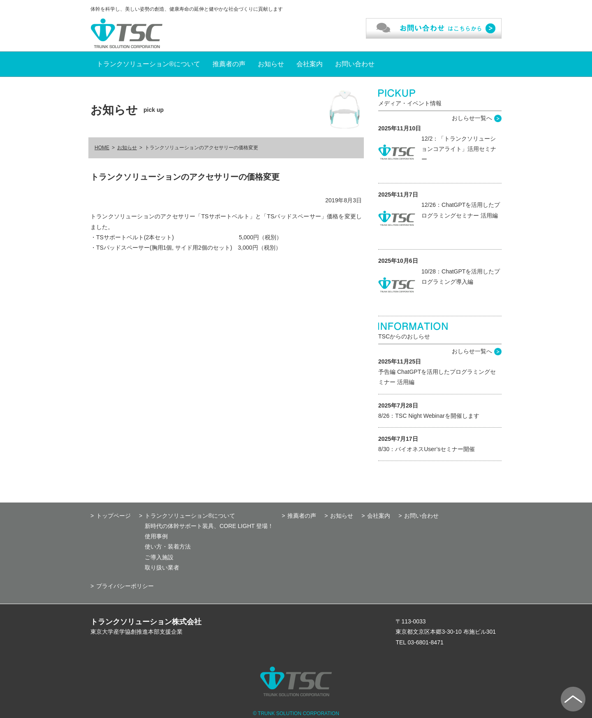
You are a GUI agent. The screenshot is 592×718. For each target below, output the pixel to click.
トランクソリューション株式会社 (145, 622)
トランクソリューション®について (148, 63)
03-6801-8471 (426, 642)
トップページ (113, 515)
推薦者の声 (229, 63)
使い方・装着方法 (168, 546)
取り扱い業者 (162, 567)
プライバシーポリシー (125, 586)
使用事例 (156, 536)
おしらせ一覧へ (472, 118)
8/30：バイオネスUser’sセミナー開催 (426, 449)
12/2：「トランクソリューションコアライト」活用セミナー (458, 148)
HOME (102, 148)
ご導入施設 (159, 557)
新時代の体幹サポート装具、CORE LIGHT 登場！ (209, 526)
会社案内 (309, 63)
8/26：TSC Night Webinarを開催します (428, 415)
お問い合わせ (355, 63)
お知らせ (271, 63)
